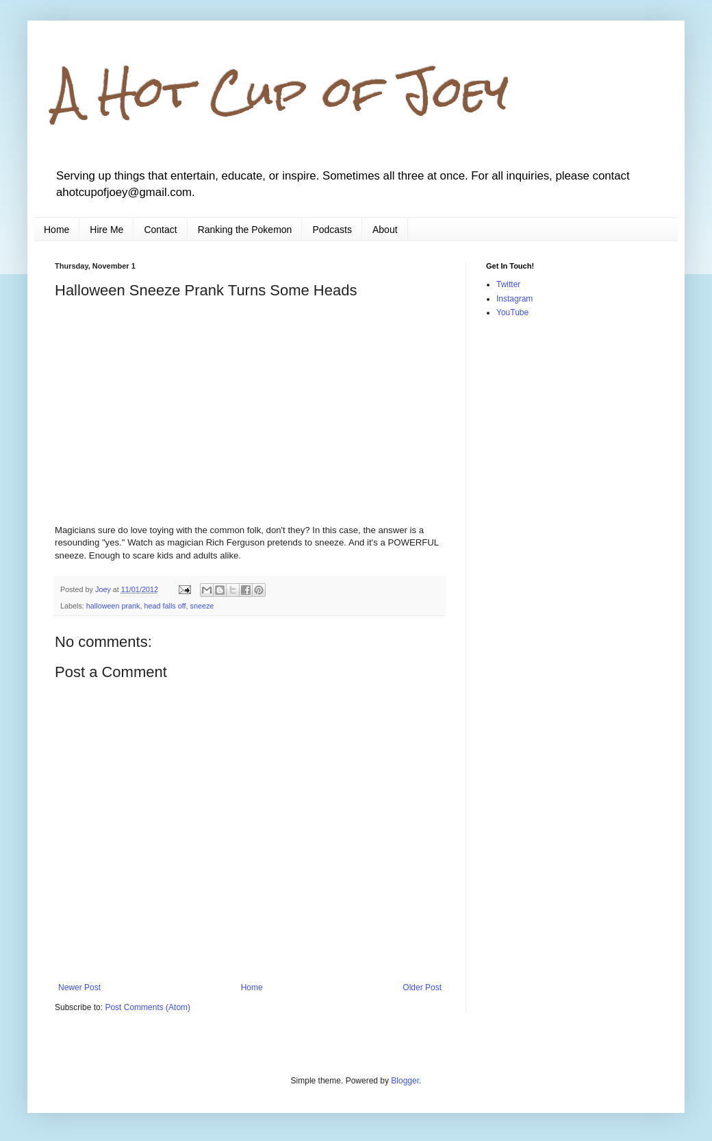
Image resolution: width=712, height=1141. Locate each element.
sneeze (202, 606)
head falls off (165, 606)
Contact (160, 229)
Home (56, 229)
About (385, 229)
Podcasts (332, 229)
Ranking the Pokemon (245, 229)
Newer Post (79, 987)
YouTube (512, 312)
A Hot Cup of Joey (282, 91)
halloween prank (113, 606)
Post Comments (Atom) (147, 1007)
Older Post (422, 987)
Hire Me (106, 229)
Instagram (514, 299)
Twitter (508, 284)
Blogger (405, 1080)
